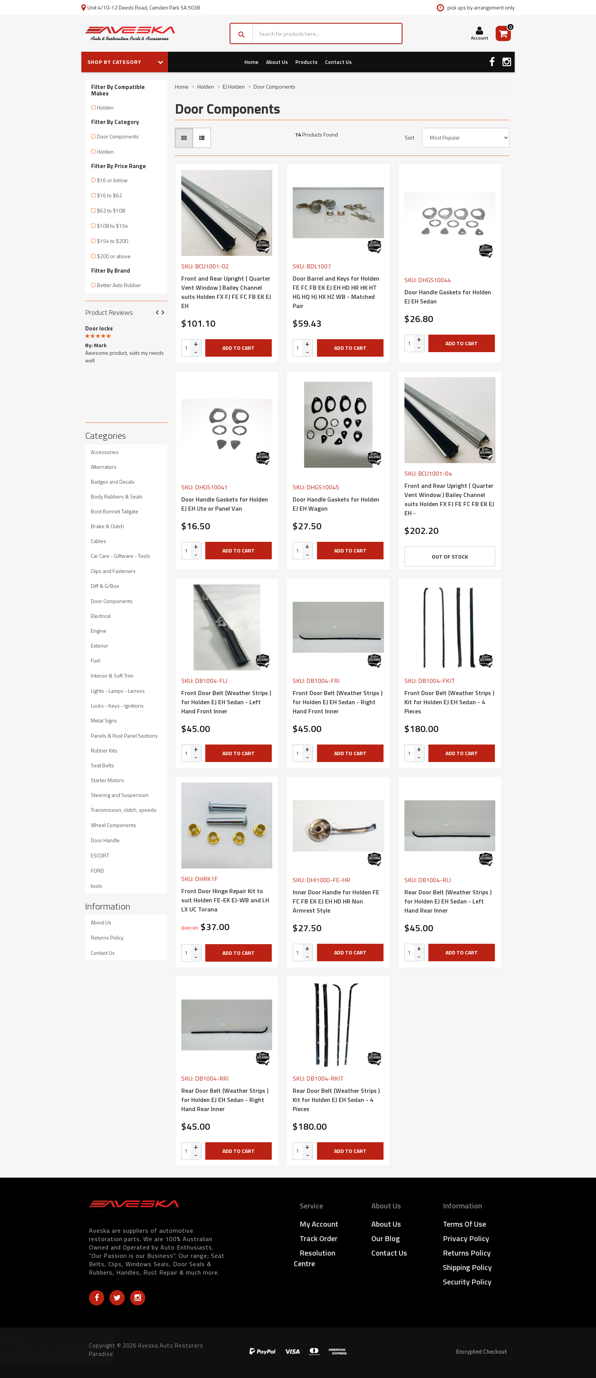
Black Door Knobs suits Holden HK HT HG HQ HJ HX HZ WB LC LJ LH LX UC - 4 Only (71, 1347)
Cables (98, 541)
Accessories (105, 452)
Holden (105, 107)
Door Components (118, 136)
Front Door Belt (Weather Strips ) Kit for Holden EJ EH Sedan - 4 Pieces (449, 702)
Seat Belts (102, 765)
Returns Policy (107, 937)
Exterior (99, 645)
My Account (319, 1224)
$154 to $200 (112, 241)
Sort (409, 137)
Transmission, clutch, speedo (124, 810)
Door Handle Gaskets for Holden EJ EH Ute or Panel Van (224, 504)
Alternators (103, 467)
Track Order (319, 1238)
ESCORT (100, 855)
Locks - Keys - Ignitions (117, 706)
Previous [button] (160, 313)
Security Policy (467, 1282)
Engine (98, 631)
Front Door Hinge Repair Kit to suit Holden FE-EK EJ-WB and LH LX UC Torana (225, 900)
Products (306, 62)
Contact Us (338, 62)
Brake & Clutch (107, 526)
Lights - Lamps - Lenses (118, 691)
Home (251, 62)
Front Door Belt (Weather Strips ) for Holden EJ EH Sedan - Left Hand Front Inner (226, 702)
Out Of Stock (450, 556)
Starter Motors (107, 780)
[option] (126, 343)
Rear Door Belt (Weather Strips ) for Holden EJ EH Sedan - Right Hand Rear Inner (224, 1099)
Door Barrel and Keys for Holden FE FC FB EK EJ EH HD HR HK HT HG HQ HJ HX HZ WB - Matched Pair (336, 292)
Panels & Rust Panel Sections (124, 736)
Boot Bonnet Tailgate (114, 511)
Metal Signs (104, 720)
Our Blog (385, 1238)
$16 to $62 (109, 195)
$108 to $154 (112, 226)
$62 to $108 (111, 210)
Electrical (101, 616)
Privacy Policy (466, 1238)
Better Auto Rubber (119, 285)
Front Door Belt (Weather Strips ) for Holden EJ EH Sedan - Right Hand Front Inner (337, 702)
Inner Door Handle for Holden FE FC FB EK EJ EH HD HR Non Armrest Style (336, 901)
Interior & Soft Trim (112, 675)
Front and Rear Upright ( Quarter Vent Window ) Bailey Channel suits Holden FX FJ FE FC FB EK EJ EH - (449, 499)
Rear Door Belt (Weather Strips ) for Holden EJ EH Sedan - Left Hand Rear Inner (447, 901)
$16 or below (112, 180)
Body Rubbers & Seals (117, 496)
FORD (97, 871)
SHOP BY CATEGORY (125, 62)
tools (96, 886)
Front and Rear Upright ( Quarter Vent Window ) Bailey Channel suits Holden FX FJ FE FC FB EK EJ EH (226, 292)
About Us (277, 62)
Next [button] (165, 313)
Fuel (95, 660)
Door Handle (105, 840)
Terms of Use (464, 1224)
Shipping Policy (467, 1267)
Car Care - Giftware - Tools (120, 556)
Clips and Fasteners (113, 571)
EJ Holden (234, 86)
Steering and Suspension (120, 795)
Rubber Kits (104, 750)
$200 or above (114, 256)
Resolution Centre (314, 1258)
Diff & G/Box (105, 586)
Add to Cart (238, 348)
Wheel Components (113, 825)
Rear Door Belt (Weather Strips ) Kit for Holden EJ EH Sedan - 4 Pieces (336, 1099)
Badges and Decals (113, 482)
